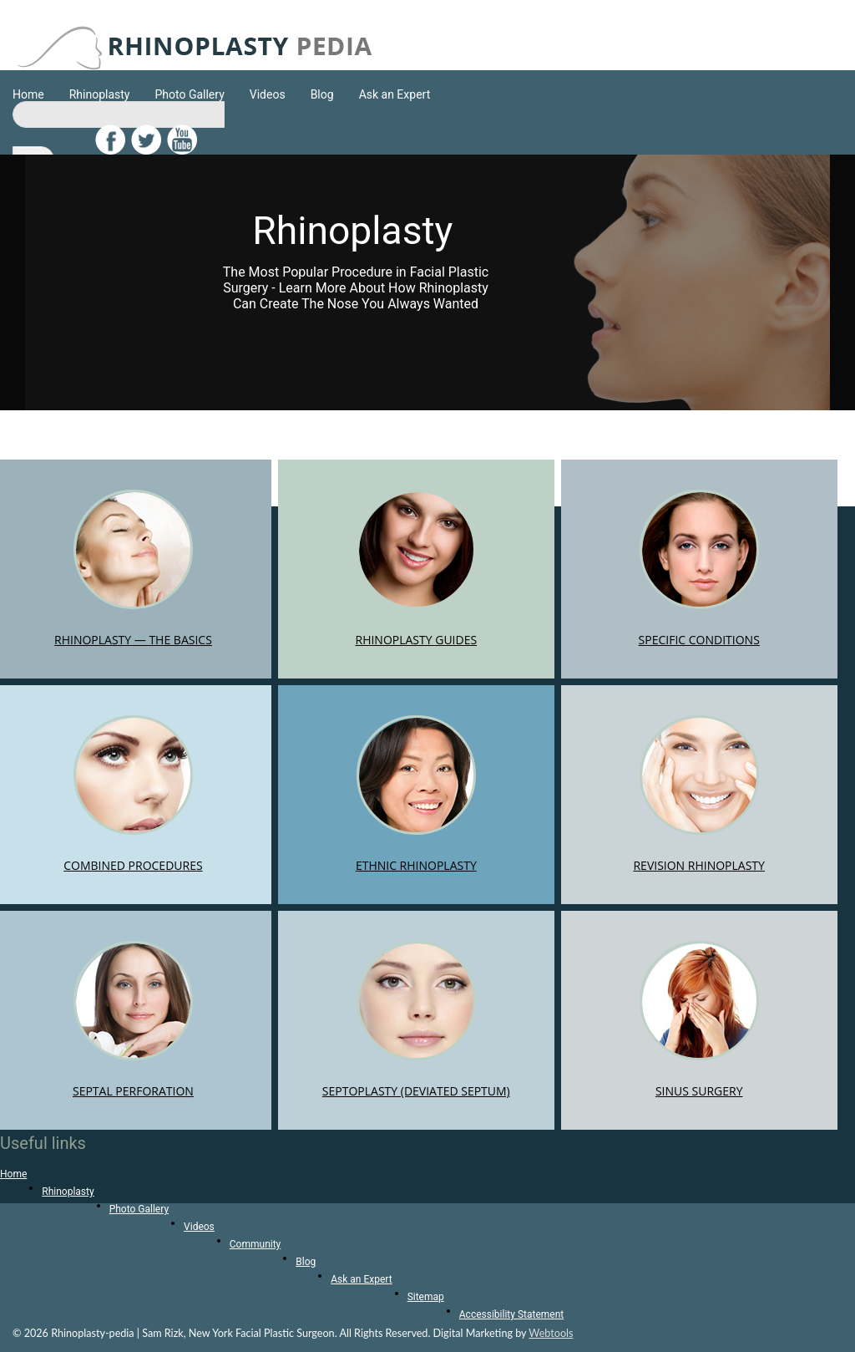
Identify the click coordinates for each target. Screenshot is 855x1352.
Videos (268, 94)
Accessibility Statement (511, 1314)
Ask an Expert (395, 94)
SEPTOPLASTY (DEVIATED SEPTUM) (416, 1020)
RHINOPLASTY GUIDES (416, 569)
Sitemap (425, 1297)
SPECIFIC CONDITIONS (699, 569)
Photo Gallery (189, 94)
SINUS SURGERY (699, 1020)
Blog (322, 94)
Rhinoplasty (99, 94)
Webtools (551, 1333)
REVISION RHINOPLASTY (698, 794)
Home (28, 94)
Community (255, 1244)
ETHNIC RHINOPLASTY (416, 794)
